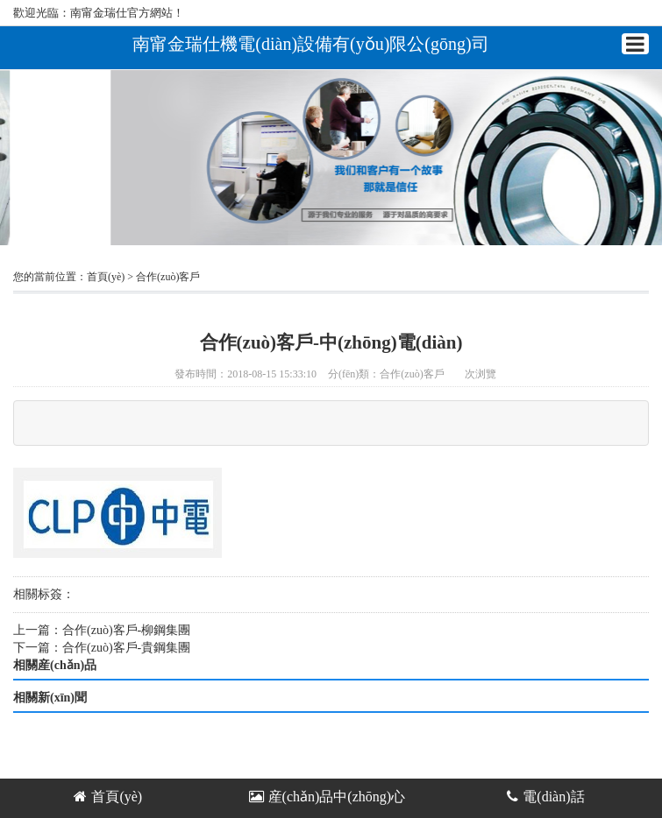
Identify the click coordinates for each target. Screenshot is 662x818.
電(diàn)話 (545, 796)
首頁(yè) (106, 277)
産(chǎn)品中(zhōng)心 (327, 796)
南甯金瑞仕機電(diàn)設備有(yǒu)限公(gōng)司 (310, 43)
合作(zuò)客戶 (168, 277)
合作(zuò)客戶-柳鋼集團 (126, 630)
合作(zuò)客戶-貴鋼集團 (126, 647)
